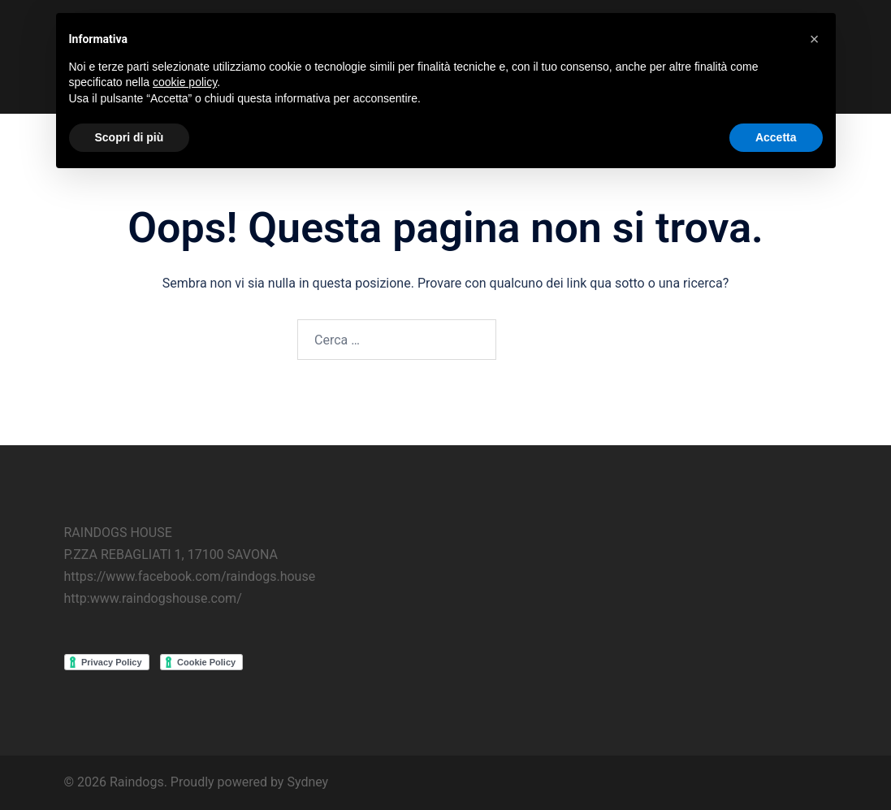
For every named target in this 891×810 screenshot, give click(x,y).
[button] (815, 39)
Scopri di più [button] (129, 137)
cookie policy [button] (185, 82)
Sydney (307, 782)
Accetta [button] (776, 137)
